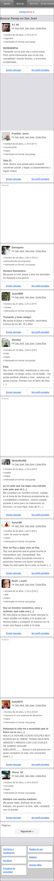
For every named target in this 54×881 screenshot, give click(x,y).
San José (19, 28)
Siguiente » (27, 831)
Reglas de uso (36, 849)
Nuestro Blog (35, 865)
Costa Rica (40, 28)
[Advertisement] (27, 102)
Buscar (20, 3)
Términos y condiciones (8, 851)
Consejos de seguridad (9, 870)
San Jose (29, 28)
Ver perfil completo (40, 70)
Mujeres (33, 857)
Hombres (7, 860)
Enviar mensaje (13, 70)
